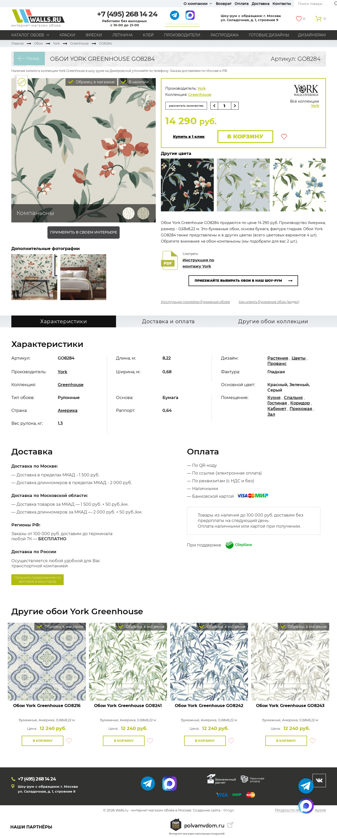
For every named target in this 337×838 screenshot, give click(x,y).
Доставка (260, 3)
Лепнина (122, 35)
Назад (30, 58)
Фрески (94, 35)
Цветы (299, 358)
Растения (277, 358)
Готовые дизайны (269, 35)
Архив (320, 811)
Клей (148, 35)
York (56, 43)
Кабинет (276, 409)
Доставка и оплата (168, 322)
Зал (271, 414)
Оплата (242, 3)
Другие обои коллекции (273, 322)
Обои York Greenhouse (46, 706)
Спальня (293, 398)
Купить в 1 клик (189, 137)
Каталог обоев (27, 35)
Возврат (224, 3)
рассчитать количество (189, 105)
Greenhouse (79, 43)
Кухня (274, 398)
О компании (196, 3)
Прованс (276, 364)
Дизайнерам (312, 35)
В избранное (284, 137)
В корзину (244, 136)
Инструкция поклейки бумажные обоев (195, 302)
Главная (17, 43)
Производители (182, 35)
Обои (38, 43)
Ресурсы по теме (289, 811)
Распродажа (225, 35)
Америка (68, 411)
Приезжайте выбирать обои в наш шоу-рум (238, 281)
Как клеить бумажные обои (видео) (269, 302)
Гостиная (277, 403)
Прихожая (301, 409)
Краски (67, 35)
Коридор (300, 403)
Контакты (282, 3)
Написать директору (182, 24)
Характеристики (63, 322)
